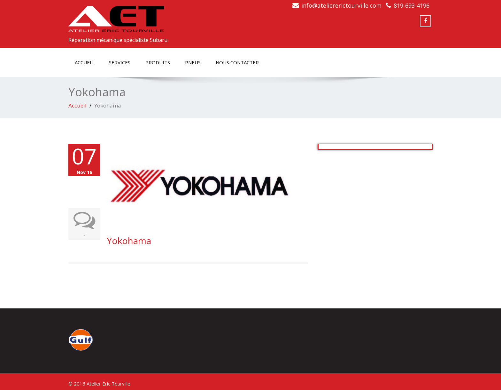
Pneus (193, 62)
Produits (157, 62)
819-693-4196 (411, 5)
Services (119, 62)
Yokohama (129, 241)
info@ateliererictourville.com (341, 5)
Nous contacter (237, 62)
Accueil (84, 62)
